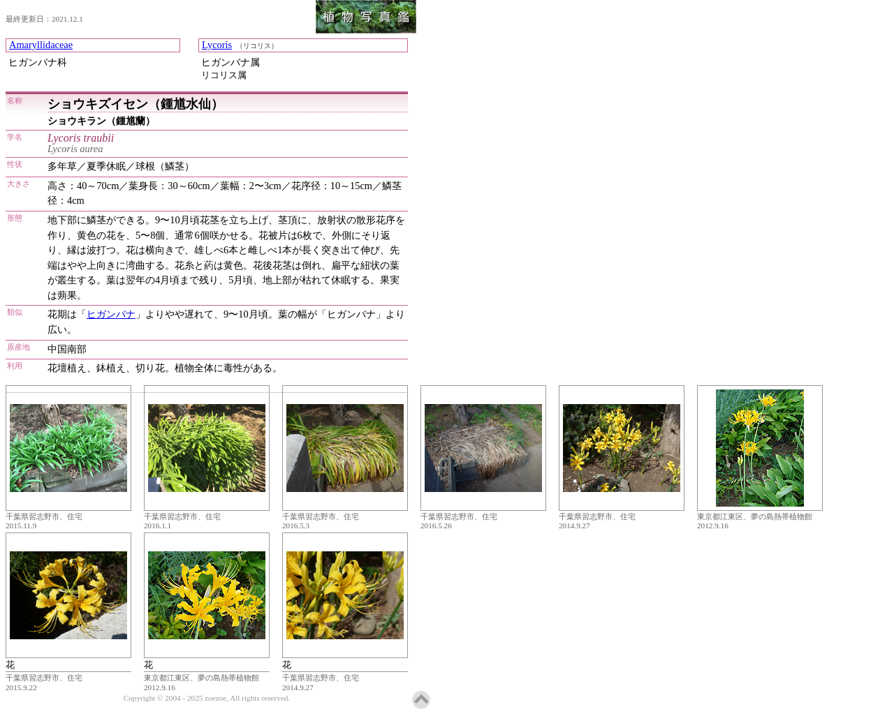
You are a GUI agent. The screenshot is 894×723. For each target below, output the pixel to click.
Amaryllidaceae (41, 44)
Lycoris (217, 44)
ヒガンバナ (111, 314)
